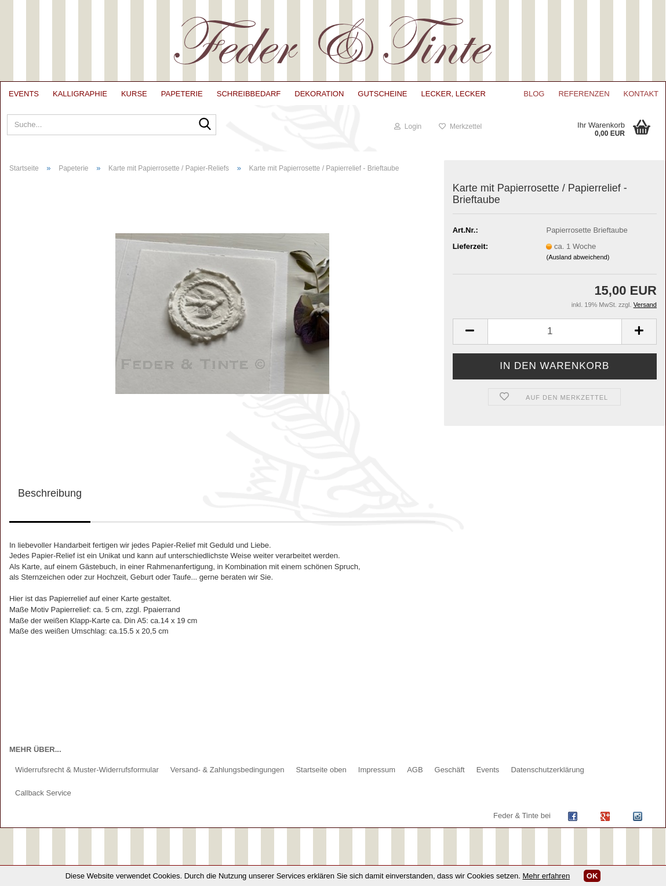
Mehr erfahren (546, 875)
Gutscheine (382, 93)
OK (592, 875)
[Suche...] (202, 128)
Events (24, 93)
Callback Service (43, 793)
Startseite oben (321, 769)
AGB (415, 769)
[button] (470, 332)
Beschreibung (50, 493)
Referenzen (583, 93)
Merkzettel (460, 126)
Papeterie (182, 93)
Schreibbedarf (249, 93)
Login (407, 126)
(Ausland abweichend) (577, 257)
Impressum (376, 769)
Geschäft (450, 769)
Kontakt (641, 93)
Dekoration (319, 93)
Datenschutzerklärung (547, 769)
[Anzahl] (554, 332)
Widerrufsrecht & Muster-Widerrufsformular (87, 769)
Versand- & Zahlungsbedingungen (227, 769)
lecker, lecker (453, 93)
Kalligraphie (80, 93)
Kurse (134, 93)
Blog (533, 93)
